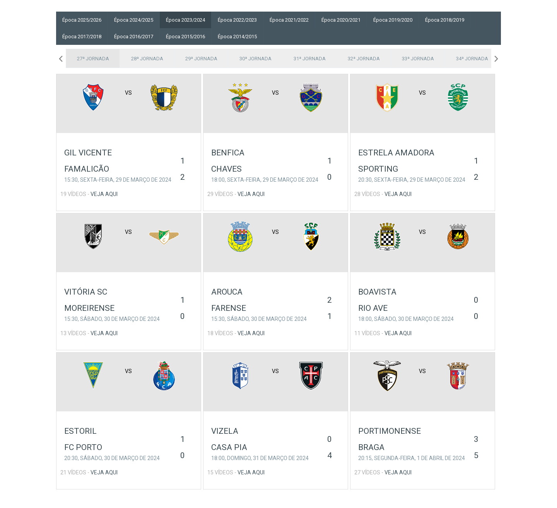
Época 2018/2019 (444, 20)
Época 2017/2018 (81, 36)
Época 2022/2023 (237, 20)
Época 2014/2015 (237, 36)
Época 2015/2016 (185, 36)
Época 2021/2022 (289, 20)
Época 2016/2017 (133, 36)
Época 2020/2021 (341, 20)
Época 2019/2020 (392, 20)
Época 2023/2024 (185, 20)
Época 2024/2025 (133, 20)
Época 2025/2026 (81, 20)
